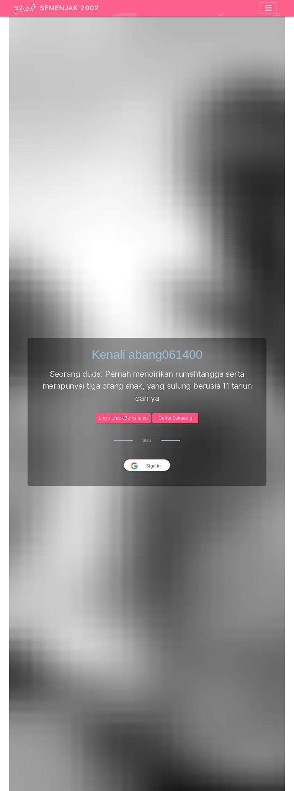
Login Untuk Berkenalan (123, 418)
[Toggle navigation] (268, 8)
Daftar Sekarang (175, 418)
